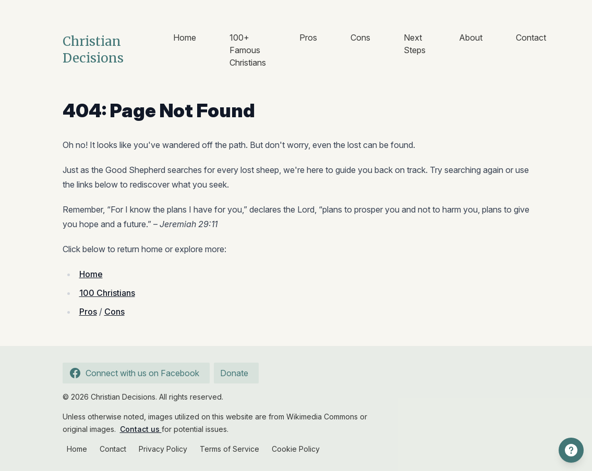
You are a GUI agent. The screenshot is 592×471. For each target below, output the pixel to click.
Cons (360, 37)
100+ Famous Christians (247, 50)
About (470, 37)
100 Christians (107, 293)
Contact (531, 37)
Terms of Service (229, 448)
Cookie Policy (296, 448)
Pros (308, 37)
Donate (234, 373)
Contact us (141, 429)
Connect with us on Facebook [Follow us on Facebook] (133, 373)
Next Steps (415, 43)
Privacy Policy (163, 448)
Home (184, 37)
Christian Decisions (93, 49)
